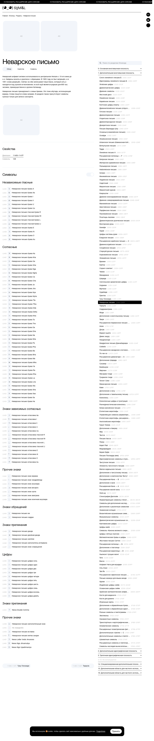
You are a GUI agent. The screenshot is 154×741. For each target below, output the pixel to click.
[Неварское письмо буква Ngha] (19, 273)
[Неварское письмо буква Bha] (19, 354)
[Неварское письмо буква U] (18, 204)
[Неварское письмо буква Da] (18, 327)
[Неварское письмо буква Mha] (19, 362)
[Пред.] (16, 666)
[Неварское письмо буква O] (18, 235)
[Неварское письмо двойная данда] (21, 535)
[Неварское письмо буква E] (18, 227)
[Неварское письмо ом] (16, 513)
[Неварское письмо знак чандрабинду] (22, 480)
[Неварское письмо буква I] (17, 196)
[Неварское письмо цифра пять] (19, 580)
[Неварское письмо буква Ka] (18, 253)
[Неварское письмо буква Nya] (19, 292)
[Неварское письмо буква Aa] (18, 192)
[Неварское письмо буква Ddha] (19, 312)
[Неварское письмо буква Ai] (18, 231)
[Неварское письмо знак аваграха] (20, 495)
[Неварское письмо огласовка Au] (20, 462)
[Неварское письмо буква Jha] (19, 288)
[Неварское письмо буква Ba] (18, 350)
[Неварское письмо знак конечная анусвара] (24, 499)
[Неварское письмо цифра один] (19, 564)
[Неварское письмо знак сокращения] (22, 547)
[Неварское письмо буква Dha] (19, 331)
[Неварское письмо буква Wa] (18, 385)
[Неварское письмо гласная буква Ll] (21, 224)
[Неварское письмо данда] (17, 531)
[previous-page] (5, 16)
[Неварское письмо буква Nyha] (19, 296)
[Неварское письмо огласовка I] (19, 419)
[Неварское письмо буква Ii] (18, 200)
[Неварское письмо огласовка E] (20, 450)
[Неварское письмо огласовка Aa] (20, 415)
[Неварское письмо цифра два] (19, 568)
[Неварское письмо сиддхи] (18, 517)
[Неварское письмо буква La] (18, 378)
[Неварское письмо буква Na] (18, 335)
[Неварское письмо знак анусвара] (20, 484)
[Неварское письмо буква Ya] (18, 366)
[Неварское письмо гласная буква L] (21, 220)
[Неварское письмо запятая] (18, 539)
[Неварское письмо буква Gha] (19, 265)
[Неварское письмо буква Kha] (19, 257)
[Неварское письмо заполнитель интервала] (24, 543)
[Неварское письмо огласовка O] (20, 458)
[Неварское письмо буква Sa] (18, 397)
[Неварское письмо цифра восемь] (20, 592)
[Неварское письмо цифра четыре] (20, 576)
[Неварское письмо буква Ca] (18, 276)
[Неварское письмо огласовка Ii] (19, 423)
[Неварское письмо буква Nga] (19, 269)
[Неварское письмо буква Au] (18, 239)
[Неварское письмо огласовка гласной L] (23, 442)
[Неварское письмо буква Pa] (18, 343)
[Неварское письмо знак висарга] (20, 488)
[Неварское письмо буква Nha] (19, 339)
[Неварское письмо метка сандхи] (20, 635)
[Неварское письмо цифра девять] (20, 596)
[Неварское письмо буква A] (18, 189)
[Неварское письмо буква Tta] (18, 300)
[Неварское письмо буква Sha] (19, 389)
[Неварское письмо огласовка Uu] (20, 431)
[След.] (82, 666)
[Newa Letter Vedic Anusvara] (18, 639)
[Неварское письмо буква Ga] (18, 261)
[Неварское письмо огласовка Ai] (20, 454)
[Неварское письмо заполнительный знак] (23, 624)
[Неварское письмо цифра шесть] (20, 584)
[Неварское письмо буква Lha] (19, 382)
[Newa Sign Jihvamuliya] (16, 643)
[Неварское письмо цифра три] (19, 572)
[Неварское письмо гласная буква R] (21, 212)
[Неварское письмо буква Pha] (19, 347)
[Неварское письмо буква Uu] (18, 208)
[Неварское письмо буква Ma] (18, 358)
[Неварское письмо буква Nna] (19, 315)
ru (148, 14)
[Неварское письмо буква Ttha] (19, 304)
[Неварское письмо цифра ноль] (19, 561)
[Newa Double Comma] (15, 610)
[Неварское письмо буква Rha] (19, 374)
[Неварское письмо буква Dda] (19, 308)
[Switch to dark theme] (148, 20)
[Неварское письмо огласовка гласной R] (23, 434)
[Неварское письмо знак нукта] (19, 491)
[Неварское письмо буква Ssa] (19, 393)
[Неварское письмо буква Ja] (18, 284)
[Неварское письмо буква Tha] (19, 323)
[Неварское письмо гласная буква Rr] (21, 216)
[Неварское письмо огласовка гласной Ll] (23, 446)
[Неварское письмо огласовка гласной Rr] (23, 438)
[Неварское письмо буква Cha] (19, 280)
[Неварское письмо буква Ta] (18, 319)
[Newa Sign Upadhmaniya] (16, 647)
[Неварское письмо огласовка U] (20, 427)
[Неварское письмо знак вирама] (20, 476)
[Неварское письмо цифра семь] (19, 588)
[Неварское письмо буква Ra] (18, 370)
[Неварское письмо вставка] (18, 631)
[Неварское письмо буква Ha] (18, 401)
